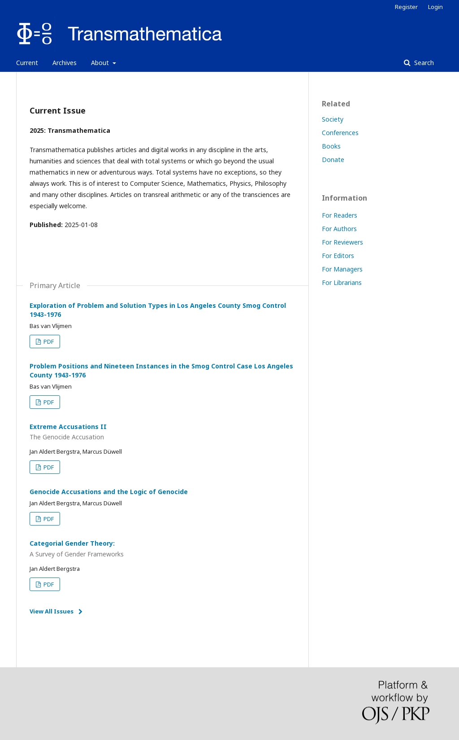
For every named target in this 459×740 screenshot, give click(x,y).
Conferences (340, 132)
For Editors (338, 255)
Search (423, 62)
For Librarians (342, 282)
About (101, 62)
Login (435, 7)
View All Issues (52, 611)
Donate (333, 159)
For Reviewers (342, 242)
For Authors (339, 228)
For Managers (342, 269)
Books (331, 146)
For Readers (339, 215)
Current (27, 62)
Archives (64, 62)
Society (332, 119)
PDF (48, 341)
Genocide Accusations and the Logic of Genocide (109, 491)
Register (406, 7)
